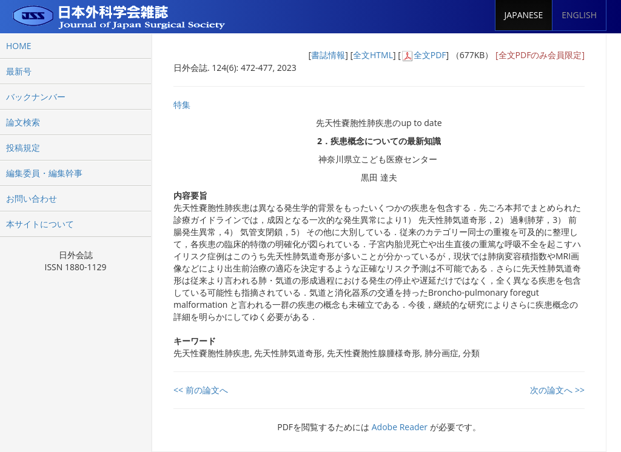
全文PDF (430, 55)
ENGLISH (579, 15)
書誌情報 (328, 55)
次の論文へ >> (557, 390)
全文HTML (373, 55)
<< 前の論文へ (200, 390)
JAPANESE (524, 15)
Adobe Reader (400, 427)
